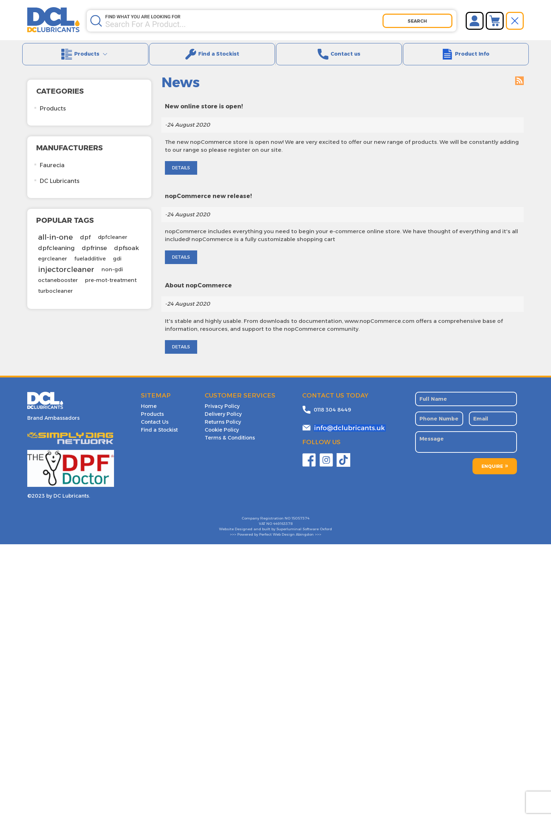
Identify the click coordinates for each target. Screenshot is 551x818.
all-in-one (55, 229)
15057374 (300, 510)
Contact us (341, 53)
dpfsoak (126, 240)
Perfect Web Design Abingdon (286, 526)
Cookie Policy (222, 421)
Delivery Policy (223, 406)
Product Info (468, 53)
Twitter (326, 452)
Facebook (309, 452)
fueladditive (90, 251)
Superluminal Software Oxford (304, 520)
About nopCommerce (198, 277)
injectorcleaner (66, 261)
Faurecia (52, 157)
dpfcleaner (112, 229)
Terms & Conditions (230, 429)
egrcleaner (52, 251)
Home (149, 398)
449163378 (283, 515)
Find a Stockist (214, 53)
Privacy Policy (222, 398)
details (181, 249)
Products (88, 53)
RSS (519, 73)
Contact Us (154, 413)
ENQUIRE (492, 458)
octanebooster (58, 272)
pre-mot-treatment (111, 272)
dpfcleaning (56, 240)
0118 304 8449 (332, 401)
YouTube (343, 452)
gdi (117, 251)
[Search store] (244, 18)
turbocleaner (55, 283)
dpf (85, 229)
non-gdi (112, 261)
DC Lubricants (60, 173)
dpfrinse (94, 240)
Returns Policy (223, 413)
